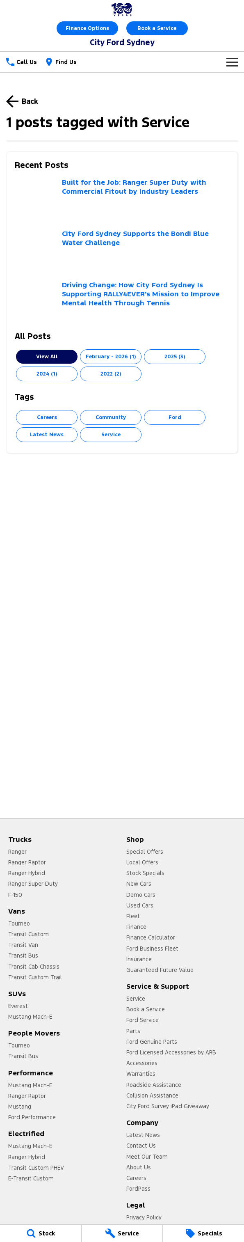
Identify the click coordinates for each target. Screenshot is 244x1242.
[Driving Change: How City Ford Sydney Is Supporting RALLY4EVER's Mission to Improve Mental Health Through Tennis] (122, 301)
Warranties (140, 1073)
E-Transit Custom (31, 1178)
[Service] (122, 1233)
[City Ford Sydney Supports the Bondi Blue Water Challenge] (122, 250)
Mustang (19, 1106)
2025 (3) (174, 356)
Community (111, 417)
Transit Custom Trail (35, 977)
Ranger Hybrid (26, 873)
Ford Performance (32, 1117)
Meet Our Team (147, 1156)
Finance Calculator (150, 937)
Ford (175, 417)
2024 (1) (46, 374)
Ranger (17, 851)
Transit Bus (23, 955)
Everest (18, 1006)
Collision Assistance (152, 1095)
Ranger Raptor (27, 862)
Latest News (47, 434)
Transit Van (23, 945)
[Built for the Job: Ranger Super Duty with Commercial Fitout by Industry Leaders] (122, 199)
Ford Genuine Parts (151, 1041)
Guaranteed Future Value (160, 970)
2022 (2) (110, 374)
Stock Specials (145, 873)
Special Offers (144, 851)
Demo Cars (140, 894)
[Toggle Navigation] (232, 62)
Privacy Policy (144, 1217)
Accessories (141, 1063)
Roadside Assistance (153, 1084)
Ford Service (142, 1020)
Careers (47, 417)
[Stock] (40, 1233)
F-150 (15, 894)
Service (111, 434)
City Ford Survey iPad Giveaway (167, 1106)
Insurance (139, 959)
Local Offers (142, 862)
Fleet (133, 916)
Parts (133, 1031)
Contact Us (141, 1145)
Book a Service (156, 28)
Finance (136, 926)
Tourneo (19, 923)
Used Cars (139, 905)
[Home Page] (122, 9)
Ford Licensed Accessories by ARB (171, 1052)
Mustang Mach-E (30, 1016)
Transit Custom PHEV (36, 1167)
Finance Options (87, 28)
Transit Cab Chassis (33, 966)
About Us (138, 1167)
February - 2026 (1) (111, 356)
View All (47, 356)
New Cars (138, 883)
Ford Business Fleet (152, 948)
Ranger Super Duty (33, 883)
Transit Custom (28, 934)
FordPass (138, 1188)
